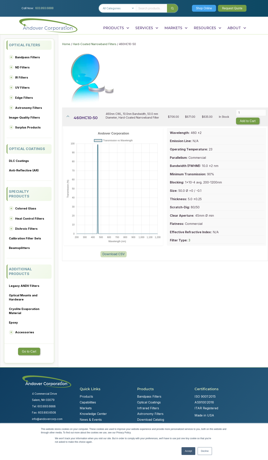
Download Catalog (150, 420)
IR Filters (21, 77)
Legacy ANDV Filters (24, 286)
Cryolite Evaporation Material (24, 311)
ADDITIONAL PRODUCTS (20, 271)
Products (86, 396)
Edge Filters (24, 98)
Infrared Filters (148, 408)
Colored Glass (25, 208)
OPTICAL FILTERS (24, 45)
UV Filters (22, 87)
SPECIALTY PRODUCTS (19, 193)
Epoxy (13, 322)
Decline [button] (205, 451)
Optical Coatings (149, 402)
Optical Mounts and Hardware (23, 297)
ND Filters (22, 67)
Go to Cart (29, 351)
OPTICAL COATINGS (27, 149)
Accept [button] (188, 451)
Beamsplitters (19, 248)
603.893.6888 (44, 8)
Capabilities (88, 402)
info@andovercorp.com (47, 419)
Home (66, 44)
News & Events (91, 420)
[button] (201, 8)
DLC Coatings (19, 161)
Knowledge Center (93, 414)
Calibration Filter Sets (25, 238)
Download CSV (113, 254)
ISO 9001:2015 (205, 396)
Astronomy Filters (28, 108)
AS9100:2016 (204, 402)
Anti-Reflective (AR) (24, 170)
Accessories (24, 332)
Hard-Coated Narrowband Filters (94, 44)
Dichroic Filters (26, 228)
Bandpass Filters (27, 57)
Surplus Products (28, 127)
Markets (86, 408)
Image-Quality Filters (24, 117)
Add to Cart (248, 121)
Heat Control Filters (29, 218)
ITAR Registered (206, 408)
